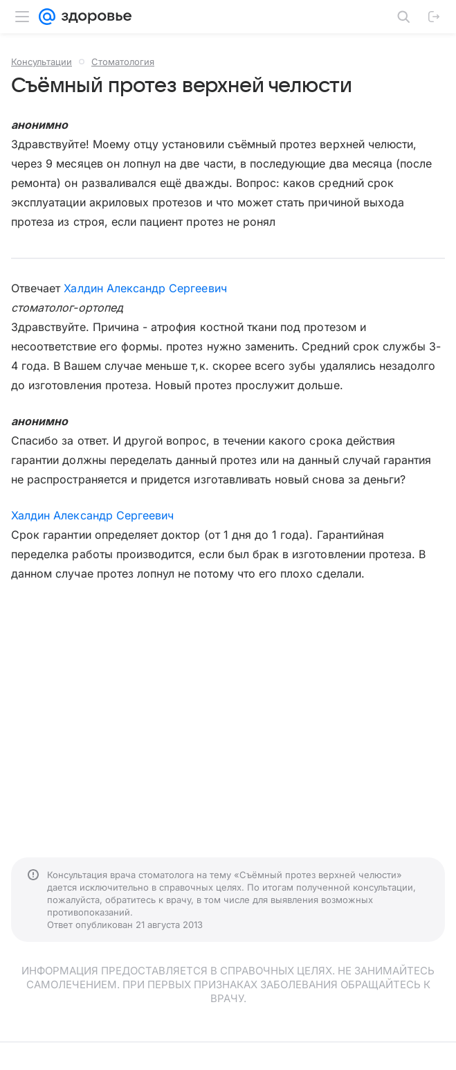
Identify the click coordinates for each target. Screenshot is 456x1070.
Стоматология (122, 61)
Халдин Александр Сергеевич (145, 288)
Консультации (41, 61)
